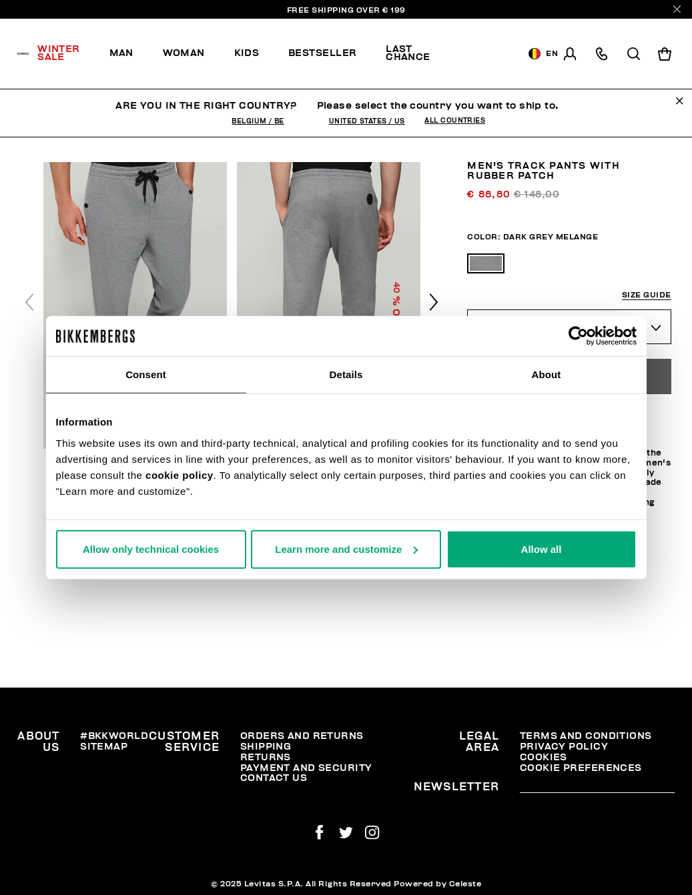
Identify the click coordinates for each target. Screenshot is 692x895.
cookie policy (179, 474)
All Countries (454, 120)
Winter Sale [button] (58, 53)
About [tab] (546, 374)
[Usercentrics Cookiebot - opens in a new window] (578, 336)
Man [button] (121, 53)
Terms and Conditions (586, 736)
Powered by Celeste (437, 884)
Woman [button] (184, 53)
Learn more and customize (346, 548)
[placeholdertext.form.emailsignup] (597, 788)
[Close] (677, 9)
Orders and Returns (302, 736)
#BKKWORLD (114, 736)
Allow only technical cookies (151, 548)
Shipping (266, 747)
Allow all (541, 548)
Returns (265, 757)
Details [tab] (346, 374)
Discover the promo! (483, 54)
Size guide (646, 295)
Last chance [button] (408, 53)
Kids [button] (247, 53)
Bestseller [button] (322, 53)
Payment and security (306, 768)
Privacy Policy (564, 747)
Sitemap (103, 747)
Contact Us (273, 778)
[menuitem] (66, 54)
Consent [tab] (145, 374)
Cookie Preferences (581, 768)
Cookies (543, 757)
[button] (433, 302)
